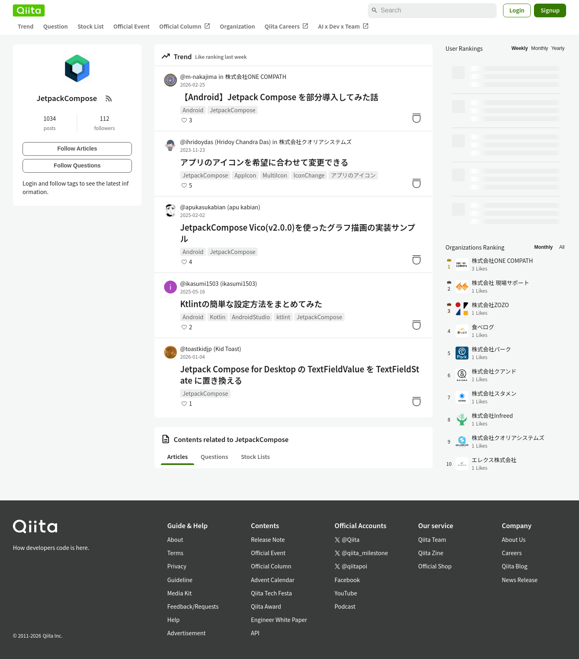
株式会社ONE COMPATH (255, 76)
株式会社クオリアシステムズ (315, 142)
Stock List (91, 26)
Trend (25, 26)
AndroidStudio (251, 317)
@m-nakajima (198, 76)
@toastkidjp (210, 349)
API (255, 633)
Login (517, 10)
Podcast (345, 606)
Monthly (539, 48)
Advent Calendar (272, 580)
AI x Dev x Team (343, 26)
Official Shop (435, 566)
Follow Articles (77, 148)
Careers (512, 553)
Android (193, 110)
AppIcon (245, 175)
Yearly (558, 48)
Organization (237, 26)
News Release (520, 580)
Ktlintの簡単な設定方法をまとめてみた (251, 304)
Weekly (519, 48)
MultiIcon (275, 175)
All (562, 247)
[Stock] (416, 118)
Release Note (268, 539)
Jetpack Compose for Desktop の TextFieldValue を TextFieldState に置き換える (299, 375)
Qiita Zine (430, 553)
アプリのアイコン (353, 175)
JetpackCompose (232, 110)
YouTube (346, 593)
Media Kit (179, 593)
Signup (550, 10)
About (175, 539)
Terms (175, 553)
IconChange (309, 175)
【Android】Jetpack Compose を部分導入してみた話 (279, 97)
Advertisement (186, 633)
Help (173, 620)
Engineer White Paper (279, 620)
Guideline (180, 580)
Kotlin (218, 317)
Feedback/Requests (193, 606)
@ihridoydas (225, 142)
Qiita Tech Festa (271, 593)
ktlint (283, 317)
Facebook (347, 580)
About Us (514, 539)
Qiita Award (266, 606)
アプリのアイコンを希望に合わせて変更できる (264, 162)
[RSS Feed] (109, 98)
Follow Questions (77, 165)
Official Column (184, 26)
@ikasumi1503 (218, 283)
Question (55, 26)
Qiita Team (432, 539)
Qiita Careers (286, 26)
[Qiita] (29, 10)
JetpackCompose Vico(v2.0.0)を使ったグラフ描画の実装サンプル (297, 233)
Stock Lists (255, 456)
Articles (177, 456)
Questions (214, 456)
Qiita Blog (515, 566)
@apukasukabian (220, 207)
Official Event (131, 26)
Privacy (176, 566)
